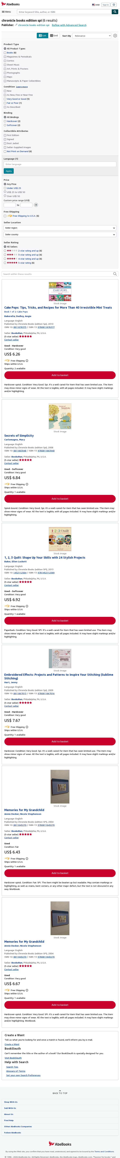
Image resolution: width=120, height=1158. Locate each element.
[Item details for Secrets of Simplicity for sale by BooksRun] (60, 417)
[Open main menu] (7, 11)
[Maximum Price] (26, 205)
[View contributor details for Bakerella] (9, 316)
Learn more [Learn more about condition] (20, 86)
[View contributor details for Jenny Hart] (10, 683)
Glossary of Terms (15, 1072)
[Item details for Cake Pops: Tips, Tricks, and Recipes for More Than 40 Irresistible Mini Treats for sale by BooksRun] (60, 291)
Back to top (59, 1094)
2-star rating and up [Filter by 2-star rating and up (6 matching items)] (24, 250)
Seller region (11, 228)
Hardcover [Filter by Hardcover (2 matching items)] (12, 121)
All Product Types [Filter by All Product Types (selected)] (14, 48)
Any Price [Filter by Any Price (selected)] (10, 184)
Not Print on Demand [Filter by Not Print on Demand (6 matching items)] (17, 151)
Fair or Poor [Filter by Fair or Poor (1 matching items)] (13, 103)
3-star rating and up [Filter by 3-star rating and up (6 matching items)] (24, 254)
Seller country (11, 234)
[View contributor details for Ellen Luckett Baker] (15, 562)
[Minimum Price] (10, 205)
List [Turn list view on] (43, 35)
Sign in (106, 5)
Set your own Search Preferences (23, 1076)
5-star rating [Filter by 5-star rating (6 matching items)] (20, 262)
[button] (115, 274)
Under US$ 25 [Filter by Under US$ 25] (13, 188)
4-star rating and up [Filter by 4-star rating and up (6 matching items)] (24, 258)
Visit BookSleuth (13, 1059)
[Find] (115, 11)
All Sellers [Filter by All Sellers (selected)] (12, 246)
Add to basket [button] (60, 375)
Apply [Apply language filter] (8, 171)
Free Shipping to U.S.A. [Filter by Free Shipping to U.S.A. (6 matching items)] (22, 216)
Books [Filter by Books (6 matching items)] (10, 52)
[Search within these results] (60, 274)
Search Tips (12, 1067)
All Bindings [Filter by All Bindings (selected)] (11, 117)
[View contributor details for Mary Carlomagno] (14, 440)
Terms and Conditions (102, 1153)
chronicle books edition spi (34, 25)
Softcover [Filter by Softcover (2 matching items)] (12, 125)
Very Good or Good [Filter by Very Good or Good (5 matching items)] (17, 99)
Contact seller (11, 340)
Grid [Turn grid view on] (54, 35)
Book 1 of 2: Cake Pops (16, 311)
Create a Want (12, 1045)
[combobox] (64, 11)
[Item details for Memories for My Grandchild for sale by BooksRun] (60, 787)
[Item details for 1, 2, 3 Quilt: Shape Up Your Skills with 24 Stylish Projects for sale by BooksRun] (60, 539)
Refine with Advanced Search (68, 25)
